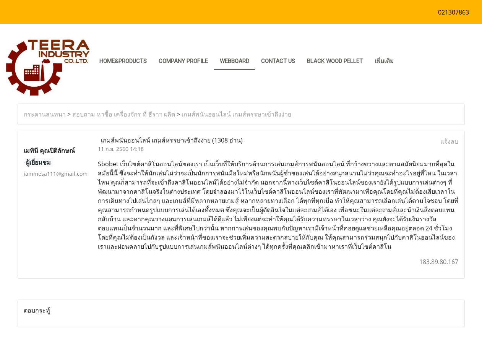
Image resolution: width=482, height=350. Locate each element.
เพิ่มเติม (384, 61)
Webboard (234, 61)
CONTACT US (278, 61)
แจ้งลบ (449, 141)
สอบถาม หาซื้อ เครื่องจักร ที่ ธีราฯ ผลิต (123, 114)
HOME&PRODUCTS (123, 61)
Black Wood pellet (335, 61)
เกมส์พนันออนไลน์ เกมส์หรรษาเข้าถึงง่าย (236, 114)
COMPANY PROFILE (183, 61)
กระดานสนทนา (45, 114)
